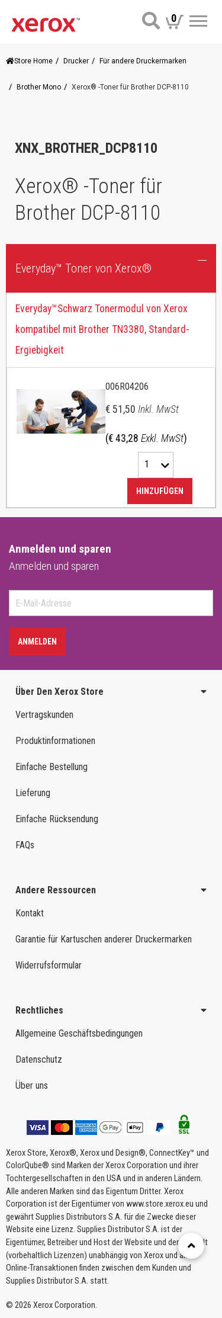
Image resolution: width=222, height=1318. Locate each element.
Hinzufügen (160, 491)
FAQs (24, 845)
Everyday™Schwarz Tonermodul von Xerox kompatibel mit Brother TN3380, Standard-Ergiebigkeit (102, 329)
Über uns (31, 1085)
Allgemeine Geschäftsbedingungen (79, 1033)
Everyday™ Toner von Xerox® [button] (83, 268)
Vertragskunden (44, 714)
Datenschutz (38, 1059)
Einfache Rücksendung (56, 819)
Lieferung (32, 793)
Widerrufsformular (48, 965)
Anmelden (37, 641)
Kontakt (29, 913)
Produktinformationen (55, 740)
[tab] (111, 400)
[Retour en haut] (191, 1246)
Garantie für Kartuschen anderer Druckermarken (103, 939)
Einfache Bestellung (51, 766)
